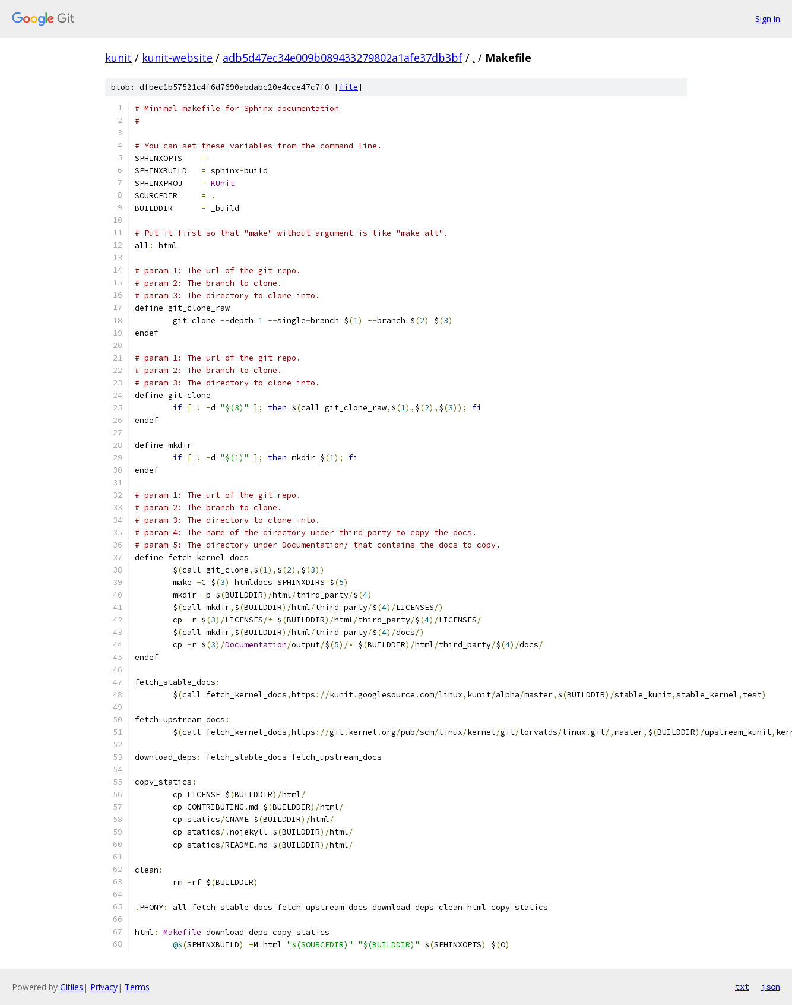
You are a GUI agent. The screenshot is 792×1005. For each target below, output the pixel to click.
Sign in (767, 18)
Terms (137, 987)
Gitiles (71, 987)
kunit (118, 57)
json (770, 986)
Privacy (104, 987)
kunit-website (177, 57)
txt (742, 986)
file (348, 87)
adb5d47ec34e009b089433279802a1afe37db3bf (342, 57)
